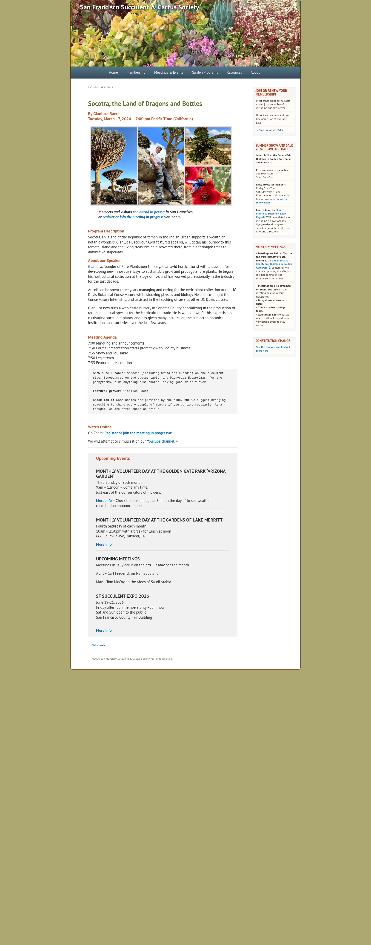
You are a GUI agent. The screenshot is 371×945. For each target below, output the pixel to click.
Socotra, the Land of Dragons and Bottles (145, 103)
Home (113, 72)
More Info (104, 500)
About (255, 72)
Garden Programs (205, 72)
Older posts (96, 645)
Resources (234, 72)
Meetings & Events (168, 72)
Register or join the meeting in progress (137, 432)
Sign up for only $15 (269, 130)
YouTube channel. (161, 441)
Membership (136, 72)
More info (104, 544)
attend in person (152, 212)
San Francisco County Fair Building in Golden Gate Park (274, 264)
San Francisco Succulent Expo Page (271, 213)
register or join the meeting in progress (133, 217)
